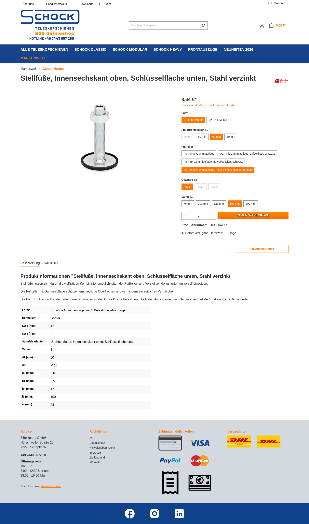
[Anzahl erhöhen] (212, 216)
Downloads (86, 4)
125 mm (219, 203)
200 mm (251, 203)
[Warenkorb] (278, 26)
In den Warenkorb (253, 215)
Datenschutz (97, 442)
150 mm (235, 203)
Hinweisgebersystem (102, 447)
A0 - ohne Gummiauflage (199, 153)
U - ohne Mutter (193, 119)
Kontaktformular (51, 486)
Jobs (109, 4)
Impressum (96, 452)
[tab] (30, 263)
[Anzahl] (198, 216)
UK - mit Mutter (218, 119)
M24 (214, 186)
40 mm (188, 136)
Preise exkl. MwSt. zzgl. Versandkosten (208, 105)
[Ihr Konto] (262, 26)
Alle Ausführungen (261, 248)
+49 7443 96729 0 (33, 455)
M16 (187, 186)
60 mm (216, 136)
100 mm (203, 203)
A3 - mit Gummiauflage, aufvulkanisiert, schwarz (213, 161)
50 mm (202, 136)
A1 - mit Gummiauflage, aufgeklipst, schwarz (247, 153)
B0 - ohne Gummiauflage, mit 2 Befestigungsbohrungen (218, 169)
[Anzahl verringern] (185, 216)
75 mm (188, 203)
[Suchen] (203, 25)
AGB (92, 437)
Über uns (28, 4)
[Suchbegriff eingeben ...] (164, 25)
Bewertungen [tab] (50, 262)
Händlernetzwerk (56, 4)
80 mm (231, 136)
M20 (200, 186)
